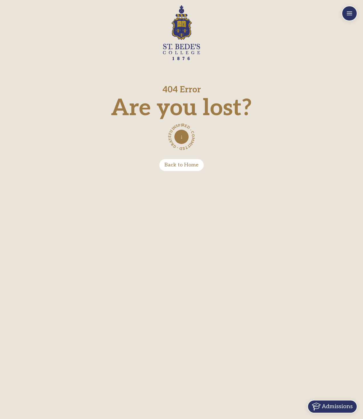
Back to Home (181, 165)
